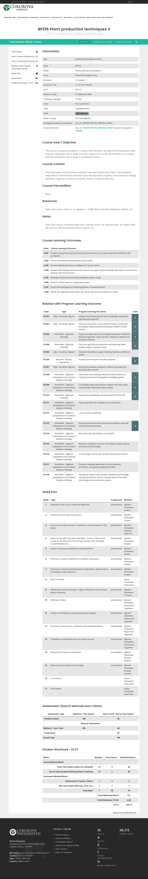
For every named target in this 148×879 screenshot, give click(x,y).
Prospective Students (37, 2)
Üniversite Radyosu (63, 830)
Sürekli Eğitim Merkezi (64, 834)
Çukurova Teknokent (63, 844)
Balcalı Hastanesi (62, 826)
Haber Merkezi (61, 841)
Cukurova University (18, 2)
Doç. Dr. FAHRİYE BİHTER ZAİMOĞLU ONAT (94, 119)
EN (131, 2)
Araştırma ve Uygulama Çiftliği (67, 837)
